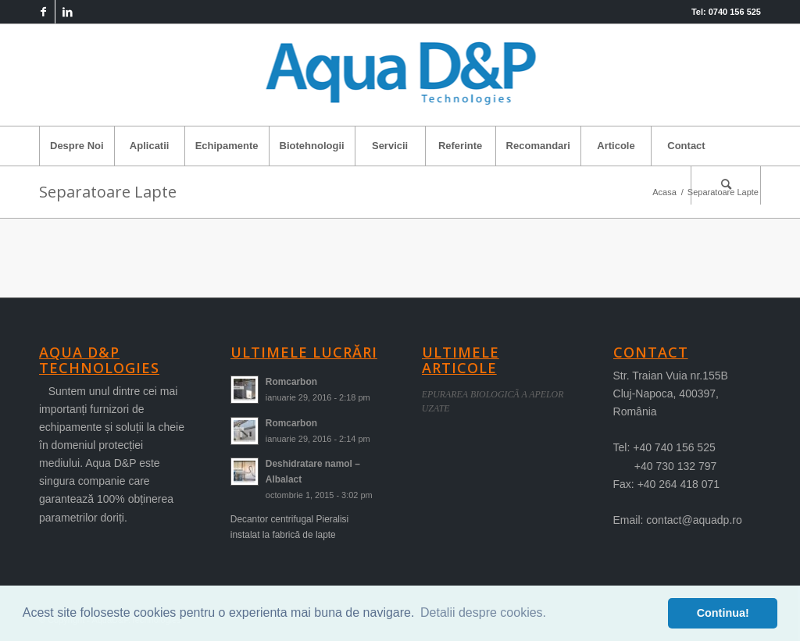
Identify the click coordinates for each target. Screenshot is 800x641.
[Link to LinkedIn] (67, 11)
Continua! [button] (723, 613)
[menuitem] (76, 146)
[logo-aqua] (400, 75)
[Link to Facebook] (43, 11)
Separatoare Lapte (108, 191)
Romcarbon (291, 381)
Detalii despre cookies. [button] (483, 612)
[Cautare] (726, 185)
